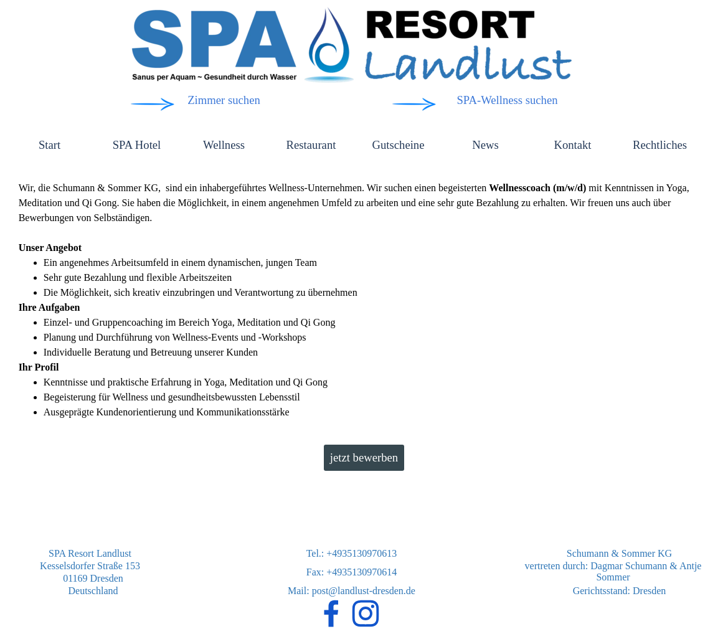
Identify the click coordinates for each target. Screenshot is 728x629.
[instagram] (365, 613)
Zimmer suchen (223, 99)
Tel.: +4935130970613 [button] (351, 553)
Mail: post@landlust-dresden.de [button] (351, 590)
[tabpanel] (364, 300)
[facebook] (331, 613)
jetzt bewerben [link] (364, 457)
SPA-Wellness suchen (506, 99)
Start (49, 144)
